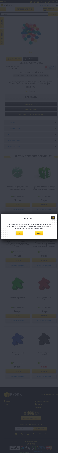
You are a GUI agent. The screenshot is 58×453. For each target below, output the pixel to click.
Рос (38, 233)
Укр (19, 233)
